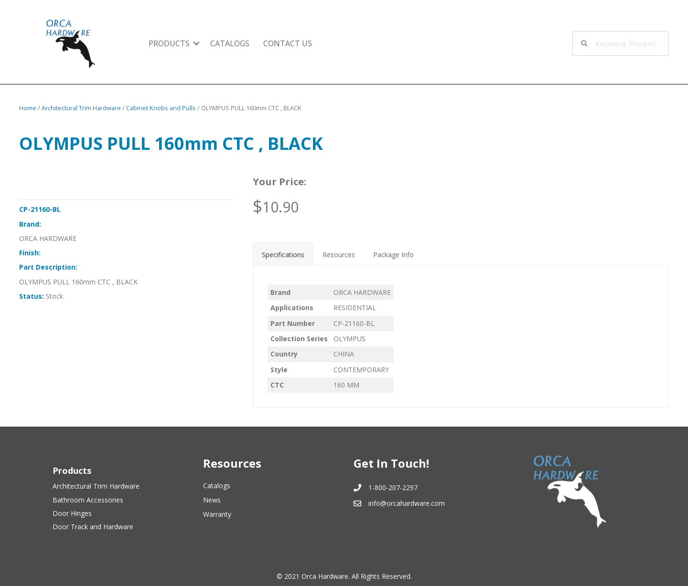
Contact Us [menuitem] (287, 43)
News (212, 499)
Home (27, 108)
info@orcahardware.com (406, 503)
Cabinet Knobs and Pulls (161, 108)
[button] (196, 43)
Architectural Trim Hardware (81, 108)
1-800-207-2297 (393, 487)
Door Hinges (72, 513)
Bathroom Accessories (88, 499)
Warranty (217, 514)
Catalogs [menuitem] (229, 43)
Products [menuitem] (169, 43)
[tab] (283, 253)
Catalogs (216, 485)
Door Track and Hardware (93, 526)
